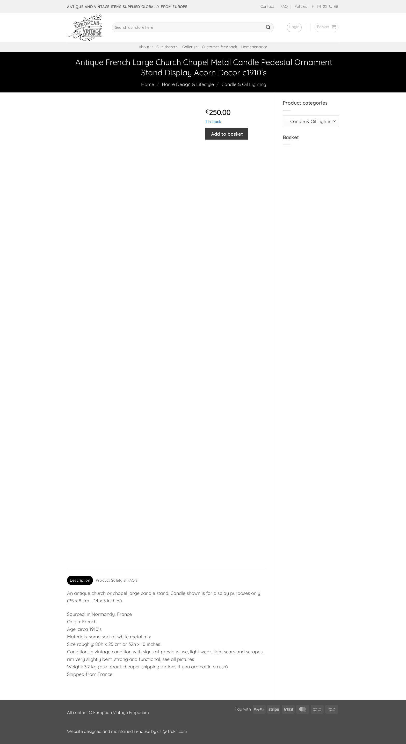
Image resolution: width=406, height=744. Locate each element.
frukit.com (177, 731)
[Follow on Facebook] (313, 7)
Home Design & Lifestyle (188, 84)
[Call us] (330, 7)
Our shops (167, 46)
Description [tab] (80, 580)
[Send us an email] (325, 7)
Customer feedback (219, 47)
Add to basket (227, 134)
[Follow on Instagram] (319, 7)
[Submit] (268, 27)
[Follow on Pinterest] (336, 7)
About (146, 46)
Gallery (190, 46)
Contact (267, 6)
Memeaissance (254, 47)
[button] (294, 27)
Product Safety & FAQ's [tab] (116, 580)
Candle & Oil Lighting (243, 84)
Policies (300, 6)
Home (147, 84)
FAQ (284, 6)
